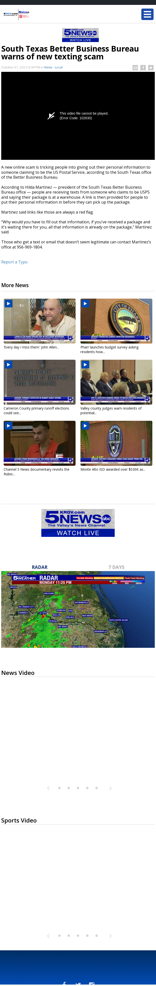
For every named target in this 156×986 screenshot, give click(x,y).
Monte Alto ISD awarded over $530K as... (112, 469)
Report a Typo (14, 262)
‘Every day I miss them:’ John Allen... (31, 347)
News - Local (53, 67)
